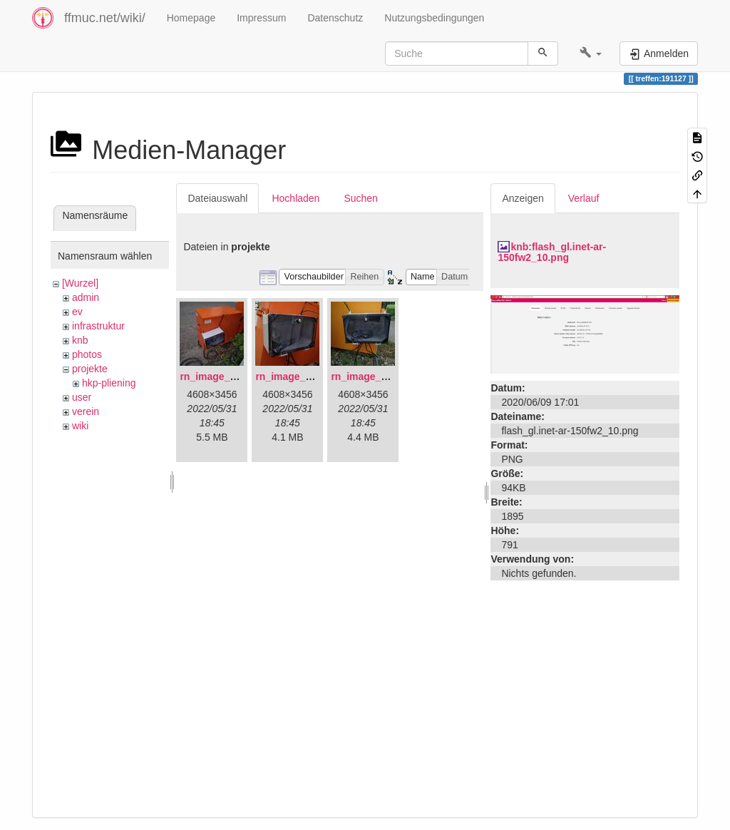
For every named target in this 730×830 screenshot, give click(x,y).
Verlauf (584, 198)
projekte (90, 368)
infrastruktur (98, 326)
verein (85, 411)
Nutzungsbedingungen (434, 18)
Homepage (191, 18)
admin (85, 297)
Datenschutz (335, 18)
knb (80, 340)
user (81, 397)
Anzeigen (522, 198)
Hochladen (295, 198)
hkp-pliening (109, 383)
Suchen (360, 198)
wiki (80, 425)
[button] (590, 53)
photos (87, 354)
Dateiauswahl (217, 198)
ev (77, 311)
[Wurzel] (80, 283)
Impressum (261, 18)
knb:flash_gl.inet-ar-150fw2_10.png (552, 252)
